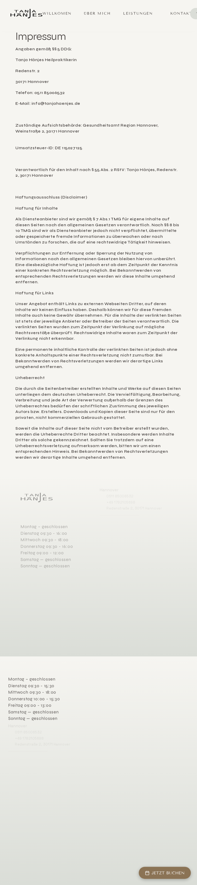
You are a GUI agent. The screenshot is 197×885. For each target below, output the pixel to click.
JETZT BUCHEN (165, 872)
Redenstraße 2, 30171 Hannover (134, 507)
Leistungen (138, 13)
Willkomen (57, 13)
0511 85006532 (120, 495)
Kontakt (181, 13)
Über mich (97, 13)
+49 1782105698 (120, 501)
